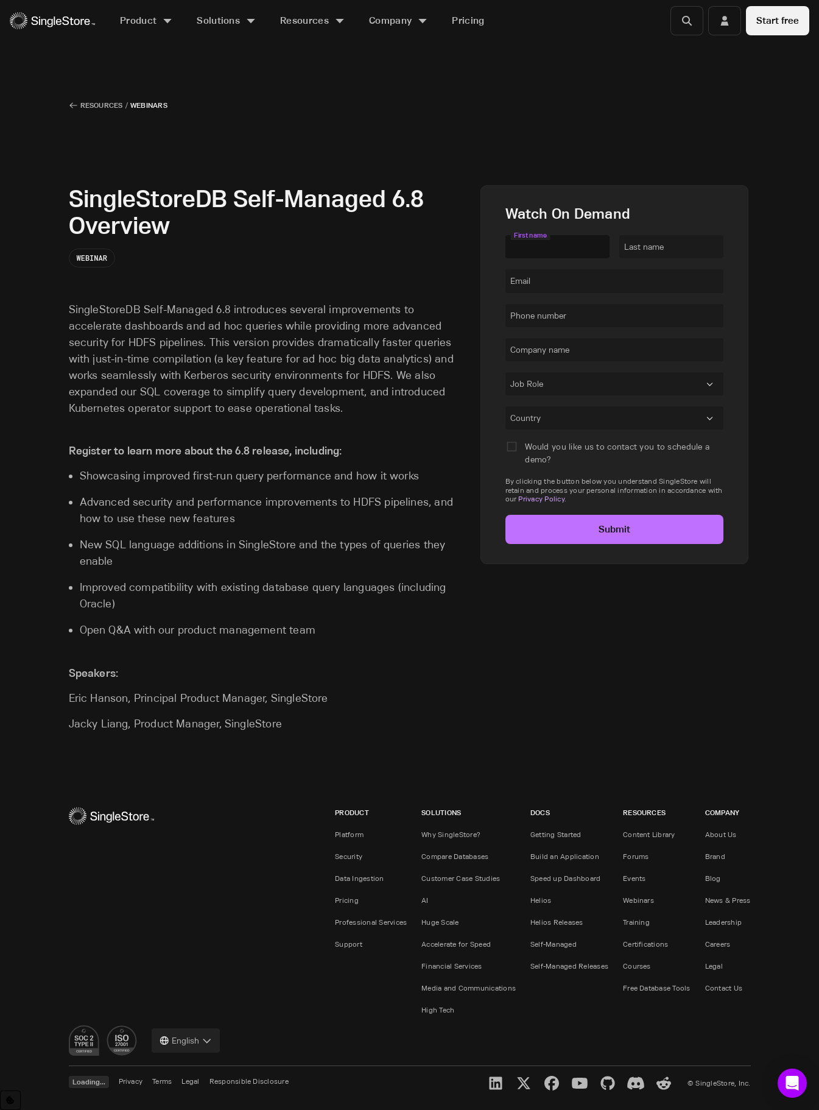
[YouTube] (580, 1083)
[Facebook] (552, 1083)
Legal (714, 965)
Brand (715, 856)
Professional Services (371, 922)
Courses (637, 965)
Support (348, 944)
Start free (777, 20)
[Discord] (636, 1083)
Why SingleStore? (450, 834)
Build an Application (564, 856)
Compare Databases (454, 856)
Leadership (723, 922)
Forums (636, 856)
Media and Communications (468, 987)
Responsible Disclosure (249, 1081)
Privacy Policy (541, 498)
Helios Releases (556, 922)
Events (634, 878)
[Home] (52, 21)
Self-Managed (553, 944)
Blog (713, 878)
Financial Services (451, 965)
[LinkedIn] (496, 1083)
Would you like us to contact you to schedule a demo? (617, 453)
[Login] (724, 20)
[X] (524, 1083)
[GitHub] (608, 1083)
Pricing (347, 900)
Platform (349, 834)
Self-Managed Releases (569, 965)
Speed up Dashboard (565, 878)
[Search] (686, 20)
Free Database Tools (657, 987)
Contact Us (723, 987)
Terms (162, 1081)
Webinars (638, 900)
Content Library (649, 834)
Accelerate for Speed (456, 944)
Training (636, 922)
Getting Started (556, 834)
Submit (614, 529)
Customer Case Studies (460, 878)
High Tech (437, 1009)
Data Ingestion (359, 878)
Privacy (131, 1081)
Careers (718, 944)
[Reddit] (664, 1083)
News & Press (728, 900)
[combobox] (512, 386)
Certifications (645, 944)
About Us (721, 834)
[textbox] (557, 246)
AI (424, 900)
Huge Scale (440, 922)
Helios (540, 900)
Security (348, 856)
